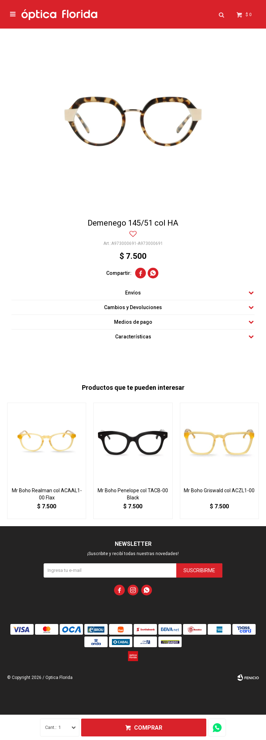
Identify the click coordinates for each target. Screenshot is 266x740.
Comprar (148, 727)
